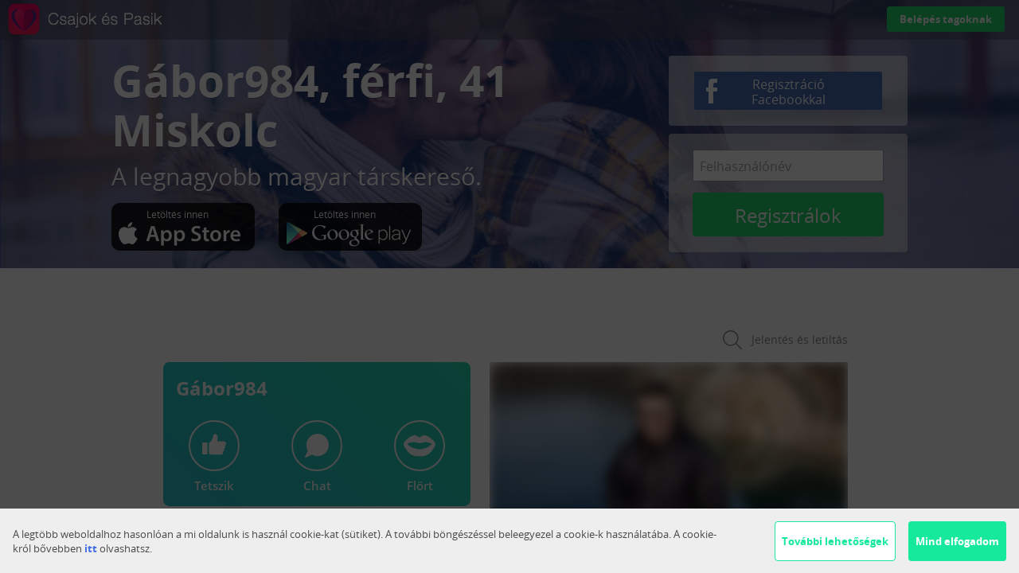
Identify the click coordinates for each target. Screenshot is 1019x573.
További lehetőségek (835, 541)
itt (90, 548)
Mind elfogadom (957, 541)
